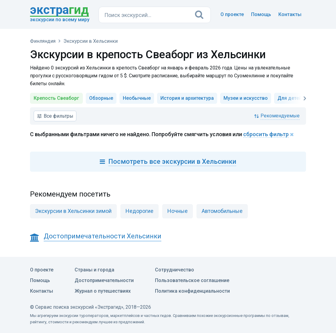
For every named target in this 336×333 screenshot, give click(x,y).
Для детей (289, 98)
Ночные (177, 211)
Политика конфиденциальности (192, 291)
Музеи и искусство (245, 98)
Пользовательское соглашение (192, 280)
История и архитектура (187, 98)
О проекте (232, 14)
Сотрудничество (174, 270)
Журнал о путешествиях (103, 291)
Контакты (289, 14)
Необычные (137, 98)
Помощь (261, 14)
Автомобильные (222, 211)
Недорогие (139, 211)
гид (59, 10)
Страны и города (94, 270)
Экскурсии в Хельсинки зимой (73, 211)
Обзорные (101, 98)
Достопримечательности (104, 280)
